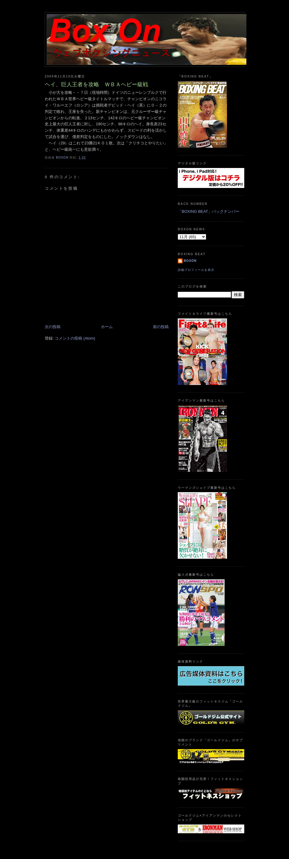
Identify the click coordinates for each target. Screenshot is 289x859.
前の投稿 (161, 326)
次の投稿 (52, 326)
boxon (190, 260)
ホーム (107, 326)
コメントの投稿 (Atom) (75, 338)
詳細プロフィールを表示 (196, 270)
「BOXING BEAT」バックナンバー (208, 211)
